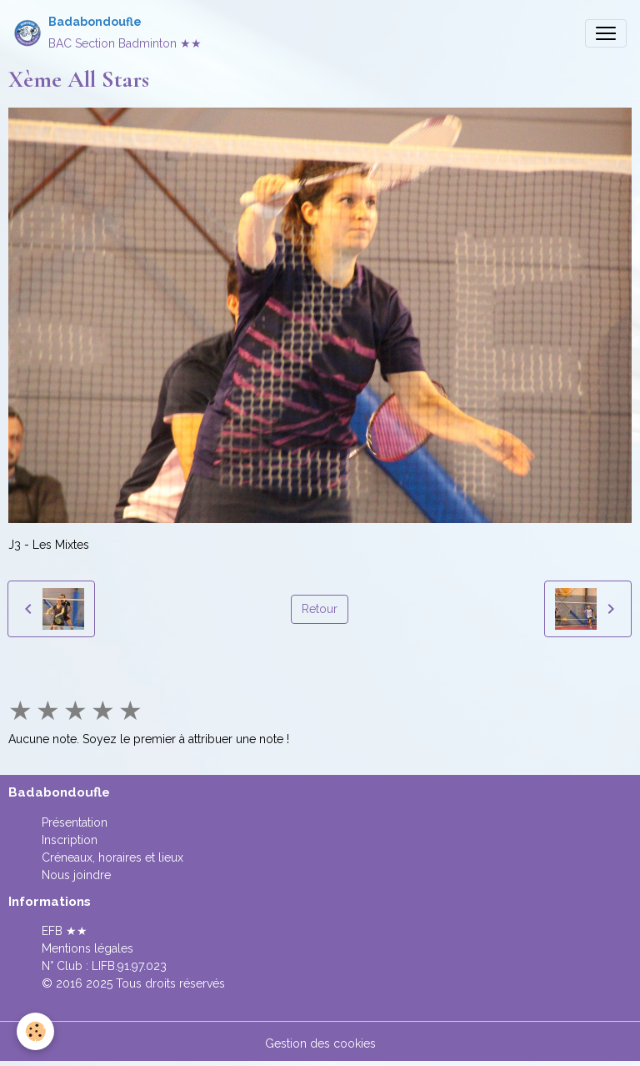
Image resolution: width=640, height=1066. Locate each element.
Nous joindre (76, 875)
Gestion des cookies (320, 1043)
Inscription (70, 840)
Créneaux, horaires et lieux (112, 857)
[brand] (107, 33)
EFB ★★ (65, 931)
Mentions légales (87, 948)
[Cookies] (35, 1031)
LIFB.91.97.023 (129, 966)
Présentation (75, 822)
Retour (320, 609)
